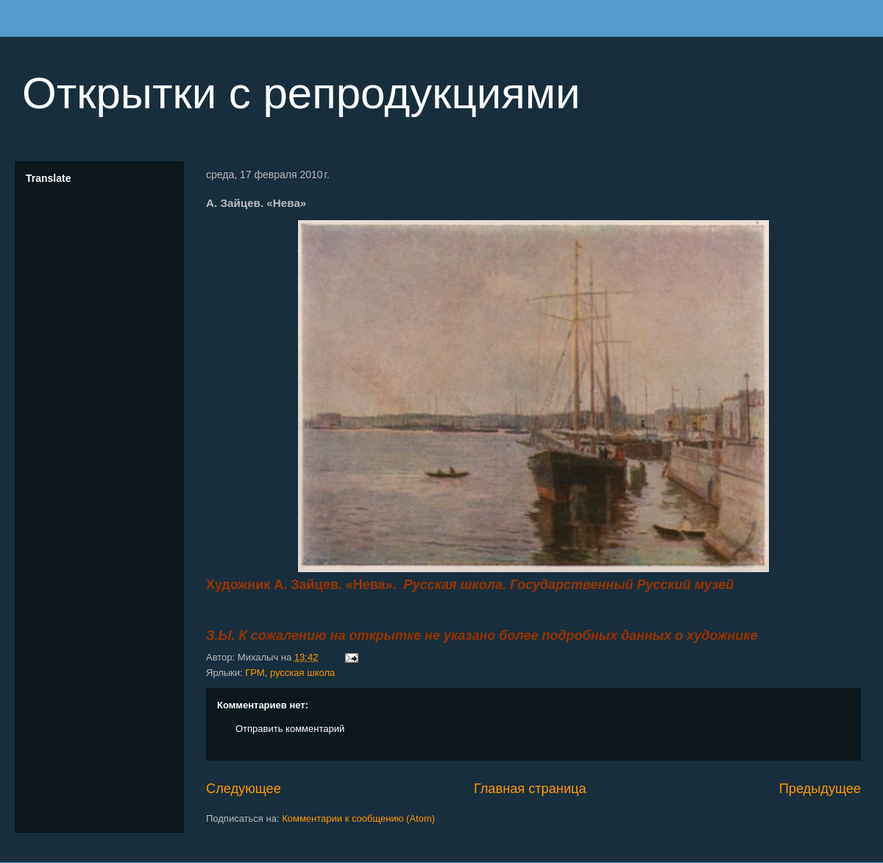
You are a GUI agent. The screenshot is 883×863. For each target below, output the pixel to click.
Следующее (243, 788)
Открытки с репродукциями (301, 93)
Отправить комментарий (289, 728)
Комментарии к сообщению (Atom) (358, 818)
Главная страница (530, 788)
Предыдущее (820, 788)
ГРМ (254, 672)
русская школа (302, 672)
